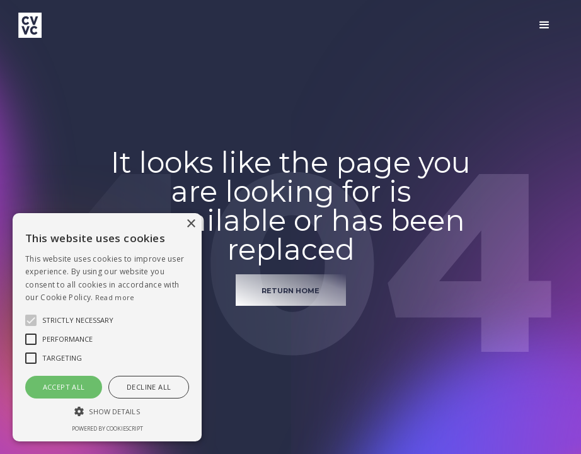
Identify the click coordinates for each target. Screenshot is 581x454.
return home (290, 290)
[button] (544, 25)
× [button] (190, 224)
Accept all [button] (64, 387)
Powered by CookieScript (107, 428)
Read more (115, 297)
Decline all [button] (149, 387)
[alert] (107, 327)
